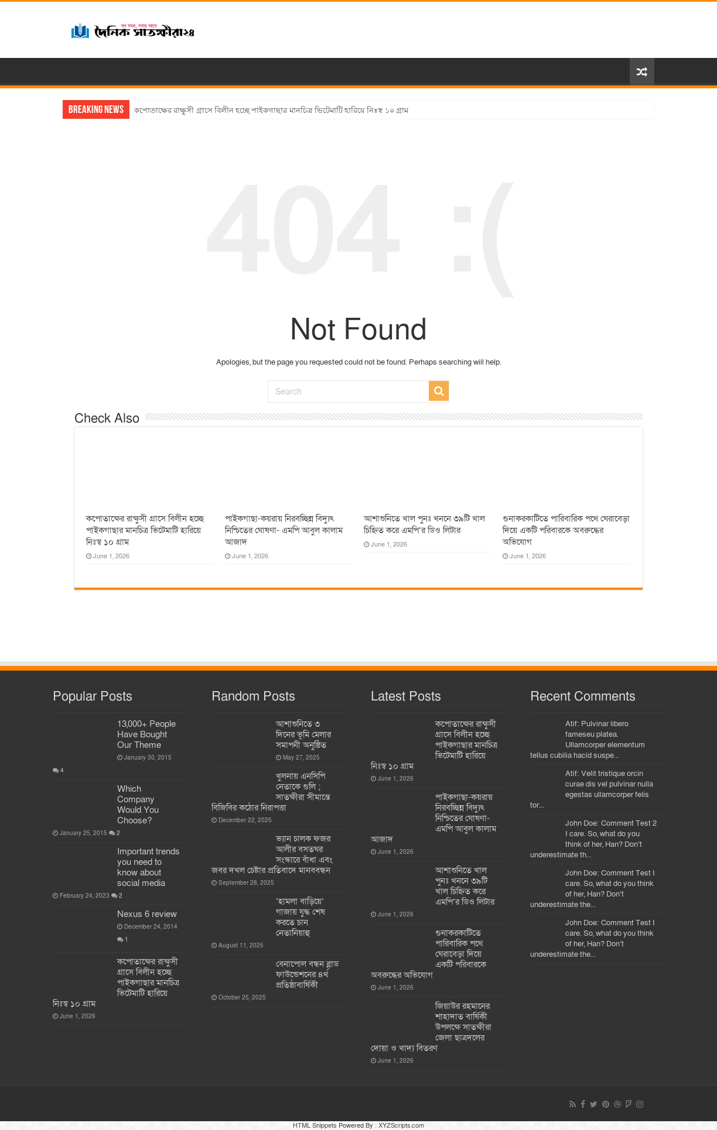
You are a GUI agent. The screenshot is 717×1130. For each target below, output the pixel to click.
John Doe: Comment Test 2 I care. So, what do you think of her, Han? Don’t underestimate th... (593, 839)
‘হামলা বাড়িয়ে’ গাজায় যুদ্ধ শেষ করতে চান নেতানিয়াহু (300, 917)
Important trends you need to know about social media (148, 867)
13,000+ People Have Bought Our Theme (146, 734)
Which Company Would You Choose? (138, 804)
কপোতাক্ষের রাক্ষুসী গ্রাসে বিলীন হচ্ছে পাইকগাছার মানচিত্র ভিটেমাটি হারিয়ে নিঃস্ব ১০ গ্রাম (271, 110)
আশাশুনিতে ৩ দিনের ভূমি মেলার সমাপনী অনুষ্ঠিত (303, 734)
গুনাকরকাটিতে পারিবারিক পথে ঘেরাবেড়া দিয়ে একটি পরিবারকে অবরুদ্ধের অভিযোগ (566, 530)
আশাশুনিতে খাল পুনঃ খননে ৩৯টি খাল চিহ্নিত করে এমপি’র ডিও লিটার (424, 524)
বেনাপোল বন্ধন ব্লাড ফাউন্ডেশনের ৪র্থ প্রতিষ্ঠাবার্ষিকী (307, 974)
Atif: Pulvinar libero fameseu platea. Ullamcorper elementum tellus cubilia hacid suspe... (587, 740)
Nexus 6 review (147, 914)
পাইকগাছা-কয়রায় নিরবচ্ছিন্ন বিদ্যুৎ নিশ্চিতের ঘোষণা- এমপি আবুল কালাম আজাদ (284, 530)
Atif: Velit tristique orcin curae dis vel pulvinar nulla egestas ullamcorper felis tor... (591, 789)
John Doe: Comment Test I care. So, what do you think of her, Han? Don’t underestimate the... (592, 889)
